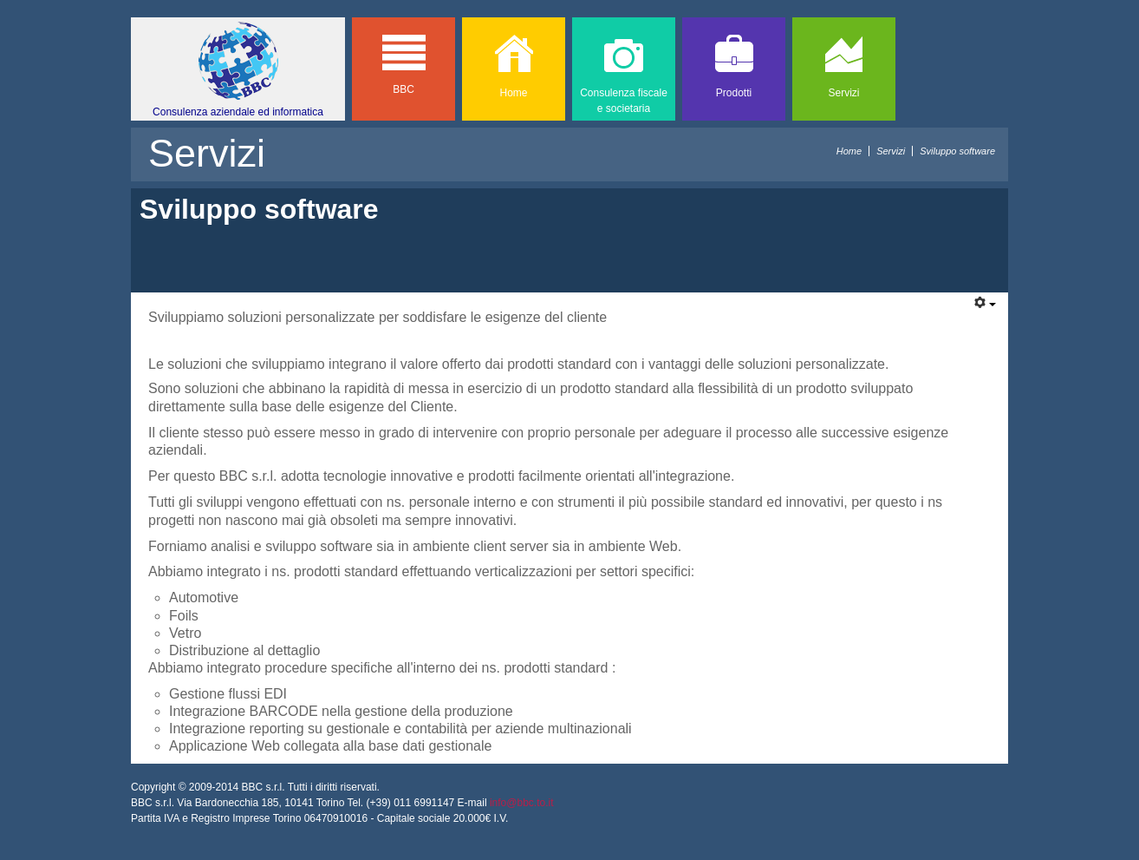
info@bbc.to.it (522, 803)
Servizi (890, 151)
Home (849, 151)
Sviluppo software (259, 209)
